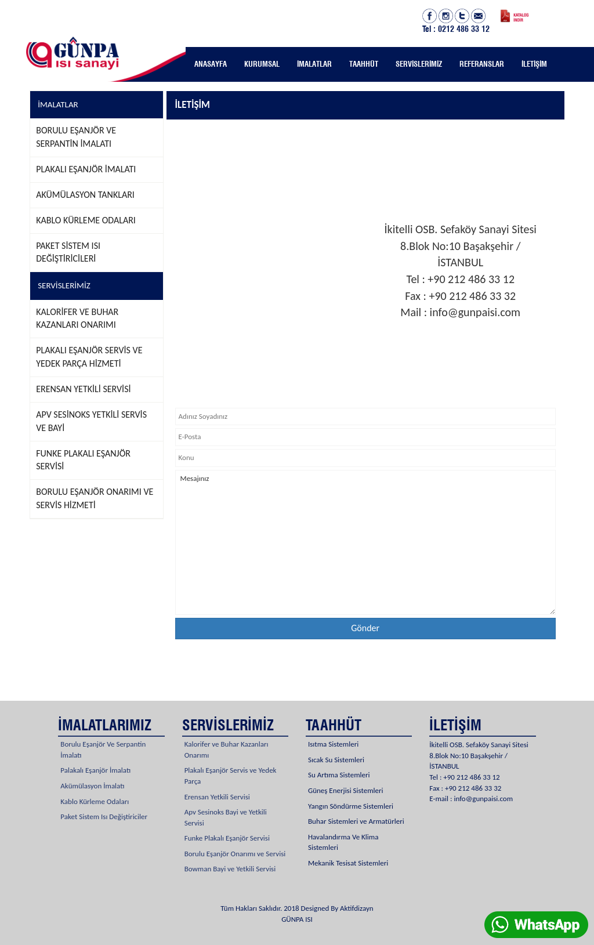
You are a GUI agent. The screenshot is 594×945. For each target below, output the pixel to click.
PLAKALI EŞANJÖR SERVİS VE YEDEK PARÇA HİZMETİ (89, 357)
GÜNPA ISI (297, 919)
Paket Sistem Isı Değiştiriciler (103, 803)
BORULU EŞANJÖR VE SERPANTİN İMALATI (76, 137)
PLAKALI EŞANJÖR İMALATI (86, 169)
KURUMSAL (262, 63)
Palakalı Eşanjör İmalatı (95, 756)
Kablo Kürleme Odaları (94, 787)
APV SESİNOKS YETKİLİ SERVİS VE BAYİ (91, 421)
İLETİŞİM (534, 63)
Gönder (365, 627)
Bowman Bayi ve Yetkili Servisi (230, 855)
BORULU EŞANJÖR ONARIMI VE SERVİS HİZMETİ (94, 498)
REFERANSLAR (481, 63)
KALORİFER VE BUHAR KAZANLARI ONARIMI (77, 318)
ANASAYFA (210, 63)
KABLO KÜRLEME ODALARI (86, 220)
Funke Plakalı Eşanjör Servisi (227, 824)
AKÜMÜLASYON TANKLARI (85, 194)
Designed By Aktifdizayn (337, 908)
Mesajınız (365, 542)
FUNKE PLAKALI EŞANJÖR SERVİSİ (83, 460)
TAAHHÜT (363, 63)
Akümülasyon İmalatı (92, 772)
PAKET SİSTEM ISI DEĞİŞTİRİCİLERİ (68, 252)
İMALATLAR (314, 63)
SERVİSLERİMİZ (419, 63)
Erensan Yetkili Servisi (217, 783)
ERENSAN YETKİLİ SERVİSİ (83, 388)
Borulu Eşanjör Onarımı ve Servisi (235, 840)
